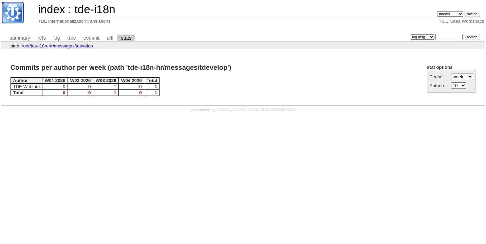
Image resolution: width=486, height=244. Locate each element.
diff (110, 38)
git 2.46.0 (237, 109)
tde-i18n (94, 9)
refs (42, 38)
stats (126, 38)
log (56, 38)
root (26, 45)
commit (91, 38)
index (51, 9)
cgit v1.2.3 (220, 109)
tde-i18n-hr (42, 45)
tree (72, 38)
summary (20, 38)
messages (64, 45)
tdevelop (84, 45)
